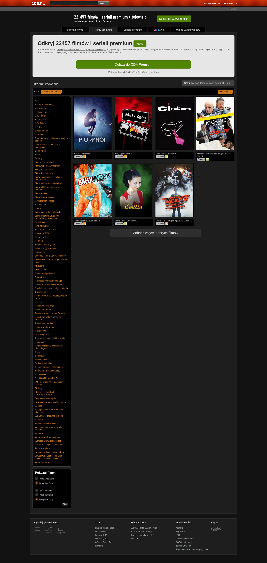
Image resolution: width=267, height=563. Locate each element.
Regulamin (180, 531)
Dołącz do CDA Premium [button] (133, 64)
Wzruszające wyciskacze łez (48, 441)
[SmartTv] (51, 534)
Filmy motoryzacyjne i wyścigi (48, 183)
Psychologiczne (42, 334)
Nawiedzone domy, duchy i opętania (51, 288)
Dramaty (39, 134)
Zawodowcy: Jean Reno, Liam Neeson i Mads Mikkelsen (48, 457)
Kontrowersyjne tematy (45, 248)
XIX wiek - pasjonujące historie (49, 444)
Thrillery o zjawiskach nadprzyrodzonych (44, 393)
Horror (38, 208)
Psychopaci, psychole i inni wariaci (50, 338)
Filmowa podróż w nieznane (47, 166)
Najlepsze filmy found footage (48, 281)
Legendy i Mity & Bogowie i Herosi (50, 256)
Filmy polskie (41, 193)
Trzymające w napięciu (45, 398)
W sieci (38, 406)
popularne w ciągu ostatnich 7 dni (208, 83)
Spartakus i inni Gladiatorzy (47, 371)
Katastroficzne (41, 222)
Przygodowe (40, 331)
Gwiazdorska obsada (44, 201)
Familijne (39, 154)
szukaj (103, 3)
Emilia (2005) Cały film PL (126, 221)
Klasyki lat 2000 (42, 233)
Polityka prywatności (185, 538)
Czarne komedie (52, 92)
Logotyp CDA (101, 535)
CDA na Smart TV (103, 542)
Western (39, 419)
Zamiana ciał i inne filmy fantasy (49, 452)
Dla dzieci (39, 127)
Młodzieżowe (41, 269)
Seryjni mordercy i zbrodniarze (49, 367)
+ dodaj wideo (231, 9)
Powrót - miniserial (82, 154)
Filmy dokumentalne (44, 173)
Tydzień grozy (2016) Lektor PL (87, 221)
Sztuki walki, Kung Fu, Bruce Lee (50, 378)
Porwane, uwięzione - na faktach (50, 313)
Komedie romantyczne (45, 244)
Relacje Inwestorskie (104, 528)
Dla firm (134, 538)
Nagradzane (40, 277)
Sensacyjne (40, 356)
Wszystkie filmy (42, 462)
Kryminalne (40, 252)
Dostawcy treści (102, 538)
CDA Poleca (40, 123)
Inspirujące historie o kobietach (49, 212)
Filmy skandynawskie (44, 197)
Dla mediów (100, 531)
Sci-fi (37, 352)
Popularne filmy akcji (44, 306)
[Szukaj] (74, 3)
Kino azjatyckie (42, 226)
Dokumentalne (41, 131)
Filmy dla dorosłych (44, 169)
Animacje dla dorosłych (45, 104)
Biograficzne (40, 119)
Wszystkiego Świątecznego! (47, 437)
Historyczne (40, 204)
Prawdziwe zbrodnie (44, 323)
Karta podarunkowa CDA (142, 535)
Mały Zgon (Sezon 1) (123, 154)
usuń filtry (226, 92)
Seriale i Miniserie (43, 359)
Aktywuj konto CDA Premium (144, 528)
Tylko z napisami (44, 478)
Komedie (39, 241)
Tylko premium (43, 490)
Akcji (37, 101)
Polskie (38, 302)
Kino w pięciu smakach (45, 229)
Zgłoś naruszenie (183, 546)
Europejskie (40, 151)
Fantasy (38, 158)
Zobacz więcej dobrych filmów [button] (153, 233)
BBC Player (40, 116)
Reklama (99, 546)
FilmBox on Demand (44, 162)
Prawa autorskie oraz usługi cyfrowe (192, 549)
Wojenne (39, 433)
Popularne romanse (44, 309)
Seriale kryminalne (43, 363)
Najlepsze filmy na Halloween (48, 284)
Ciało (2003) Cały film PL (166, 154)
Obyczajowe (40, 292)
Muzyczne (39, 266)
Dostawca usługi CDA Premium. (106, 52)
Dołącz (174, 18)
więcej (140, 43)
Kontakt (179, 528)
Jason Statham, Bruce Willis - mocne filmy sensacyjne (48, 217)
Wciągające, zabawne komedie (49, 416)
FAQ (178, 535)
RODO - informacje (184, 542)
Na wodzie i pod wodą (45, 273)
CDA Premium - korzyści (142, 531)
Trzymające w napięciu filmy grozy (50, 402)
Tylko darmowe (44, 494)
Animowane (40, 108)
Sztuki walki (40, 374)
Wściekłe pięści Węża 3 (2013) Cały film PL (174, 221)
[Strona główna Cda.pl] (39, 3)
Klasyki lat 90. (41, 237)
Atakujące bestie (42, 112)
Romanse (39, 342)
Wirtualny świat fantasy (45, 423)
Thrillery (38, 388)
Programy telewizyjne (44, 327)
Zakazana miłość (42, 448)
